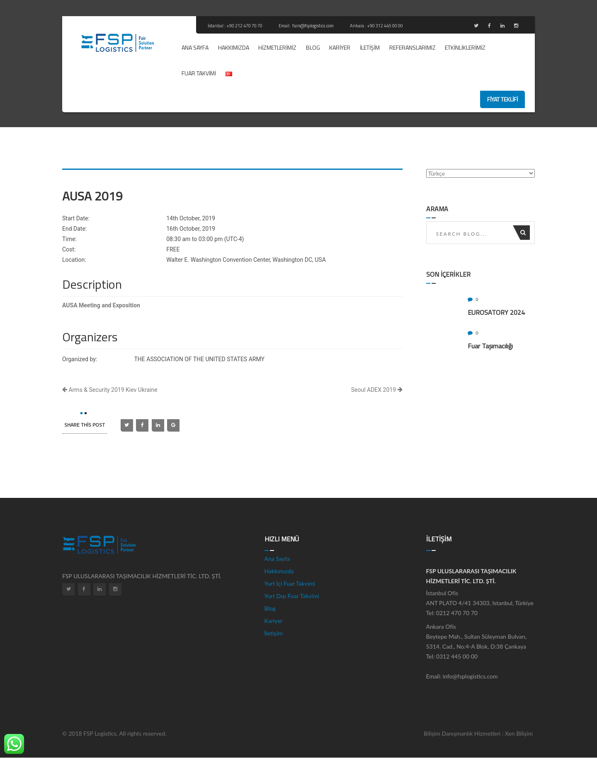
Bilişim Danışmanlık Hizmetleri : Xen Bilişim (478, 733)
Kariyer (339, 47)
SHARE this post (84, 425)
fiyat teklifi (502, 99)
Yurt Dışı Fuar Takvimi (292, 595)
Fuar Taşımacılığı (490, 345)
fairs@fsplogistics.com (313, 25)
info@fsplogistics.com (470, 676)
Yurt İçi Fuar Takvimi (290, 583)
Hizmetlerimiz (277, 47)
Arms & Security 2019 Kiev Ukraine (110, 389)
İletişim (370, 47)
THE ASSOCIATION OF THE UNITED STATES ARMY (199, 359)
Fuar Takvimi (199, 73)
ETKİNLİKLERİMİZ (465, 47)
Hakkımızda (233, 47)
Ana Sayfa (195, 47)
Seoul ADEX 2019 (377, 389)
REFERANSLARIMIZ (412, 47)
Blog (313, 47)
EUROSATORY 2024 (496, 312)
